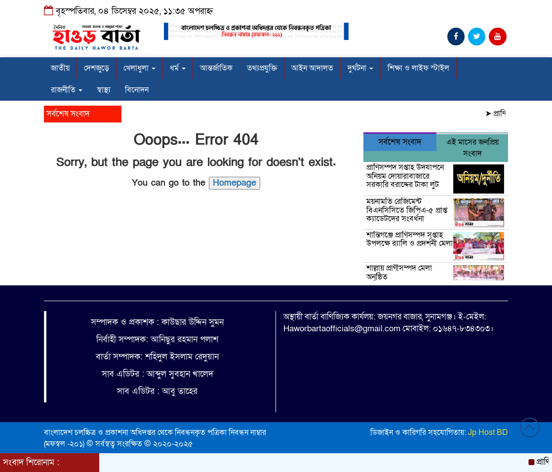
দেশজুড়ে (96, 68)
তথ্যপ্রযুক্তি (262, 68)
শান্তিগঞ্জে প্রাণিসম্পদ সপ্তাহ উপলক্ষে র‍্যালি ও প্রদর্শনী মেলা (409, 239)
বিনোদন (137, 89)
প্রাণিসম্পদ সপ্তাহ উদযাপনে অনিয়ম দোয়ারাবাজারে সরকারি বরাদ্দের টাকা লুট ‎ (405, 176)
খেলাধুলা (139, 68)
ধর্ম (178, 68)
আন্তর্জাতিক (216, 68)
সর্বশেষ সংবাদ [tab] (400, 142)
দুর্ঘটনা (360, 68)
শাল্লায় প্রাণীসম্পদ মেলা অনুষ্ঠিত (399, 272)
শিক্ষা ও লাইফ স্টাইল (418, 68)
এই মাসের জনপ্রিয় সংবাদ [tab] (472, 148)
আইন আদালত (312, 68)
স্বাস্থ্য (104, 89)
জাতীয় (60, 68)
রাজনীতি (66, 89)
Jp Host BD (488, 432)
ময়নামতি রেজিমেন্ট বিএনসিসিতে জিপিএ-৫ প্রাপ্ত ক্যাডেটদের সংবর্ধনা (406, 210)
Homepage (234, 183)
